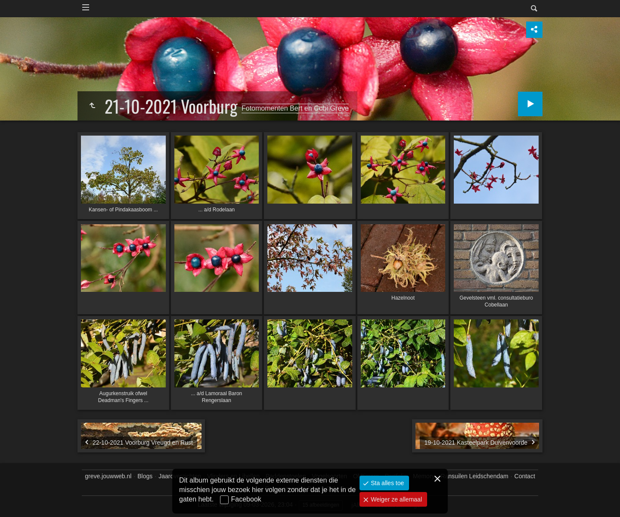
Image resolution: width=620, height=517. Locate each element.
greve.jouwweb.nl (108, 476)
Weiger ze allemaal (395, 499)
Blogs (144, 476)
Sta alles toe (386, 483)
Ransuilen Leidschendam (474, 476)
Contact (525, 476)
